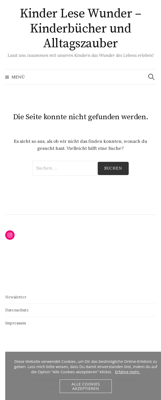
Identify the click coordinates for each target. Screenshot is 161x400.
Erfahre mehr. (127, 371)
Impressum (15, 323)
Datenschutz (17, 310)
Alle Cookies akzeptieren (85, 386)
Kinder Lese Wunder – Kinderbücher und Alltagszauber (80, 28)
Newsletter (15, 297)
